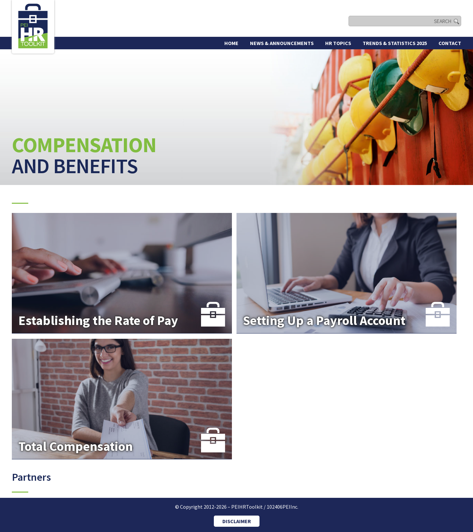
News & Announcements (282, 43)
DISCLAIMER (236, 521)
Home (231, 43)
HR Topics (338, 43)
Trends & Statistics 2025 (395, 43)
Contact (450, 43)
